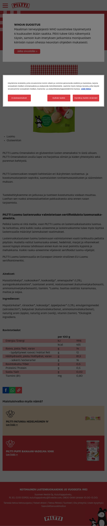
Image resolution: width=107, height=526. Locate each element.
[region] (53, 91)
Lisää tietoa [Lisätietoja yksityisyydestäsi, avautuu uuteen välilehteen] (86, 89)
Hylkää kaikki (58, 98)
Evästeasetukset (19, 98)
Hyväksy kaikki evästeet (85, 98)
